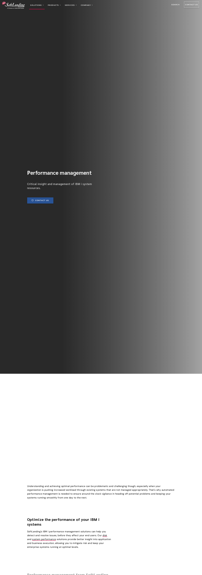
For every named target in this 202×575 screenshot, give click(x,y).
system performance (44, 467)
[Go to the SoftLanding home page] (13, 5)
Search (175, 5)
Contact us (191, 5)
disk (105, 463)
